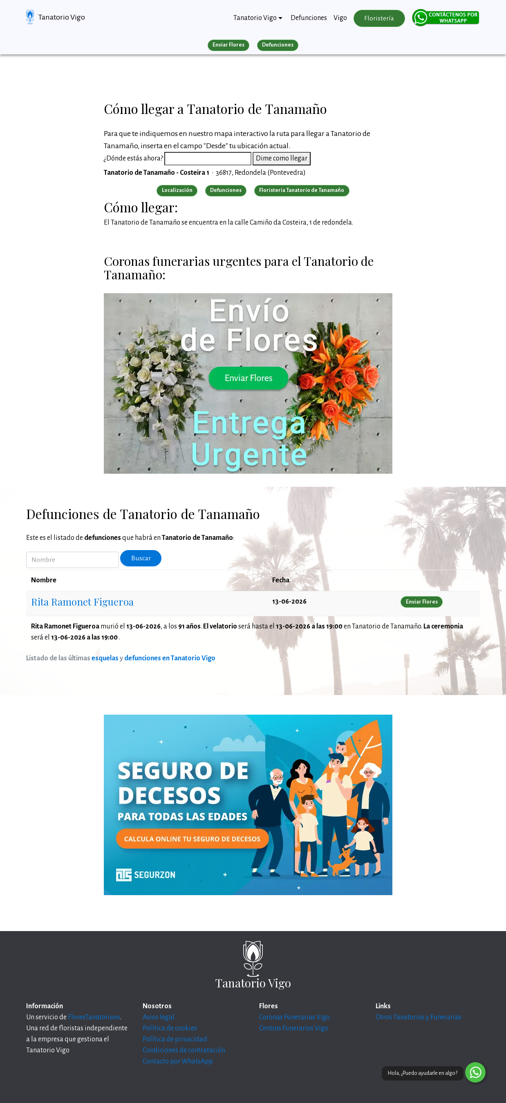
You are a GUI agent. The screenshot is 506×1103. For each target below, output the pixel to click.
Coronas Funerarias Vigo (294, 1017)
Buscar (141, 558)
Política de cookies (170, 1028)
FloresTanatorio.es (94, 1017)
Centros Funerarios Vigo (293, 1028)
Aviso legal (159, 1017)
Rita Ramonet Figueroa (82, 601)
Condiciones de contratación (184, 1050)
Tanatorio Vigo (61, 17)
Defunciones (309, 18)
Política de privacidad (175, 1039)
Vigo (340, 18)
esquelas (105, 658)
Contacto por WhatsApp (178, 1061)
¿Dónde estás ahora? (133, 158)
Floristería (379, 18)
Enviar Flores (228, 45)
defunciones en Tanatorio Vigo (169, 658)
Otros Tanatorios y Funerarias (418, 1017)
